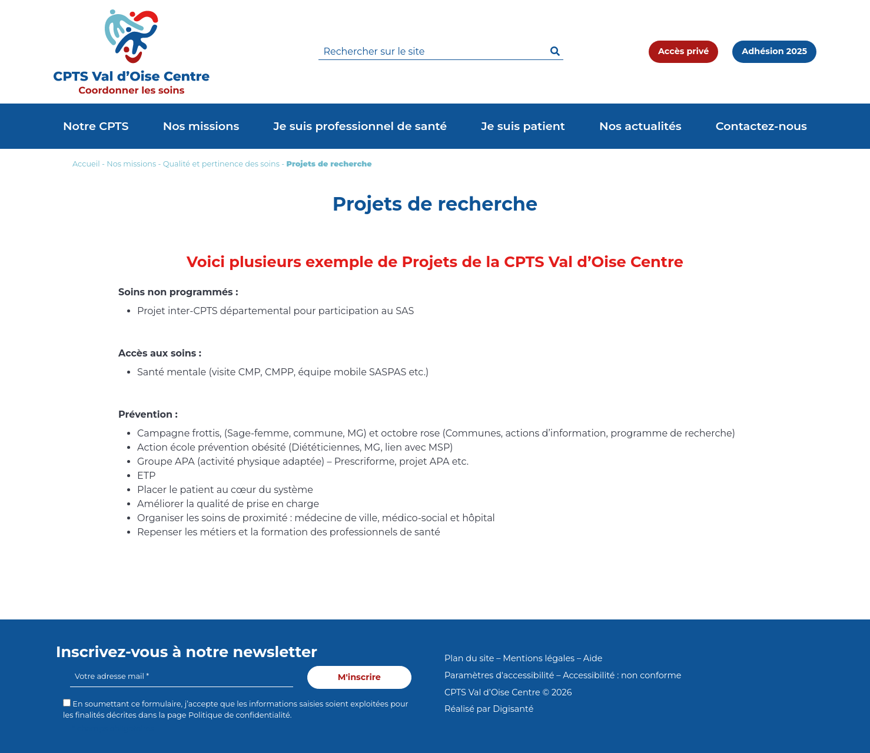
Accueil (86, 163)
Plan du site (469, 658)
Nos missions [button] (201, 126)
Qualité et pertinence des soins (221, 163)
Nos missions (131, 163)
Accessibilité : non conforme (622, 675)
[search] (440, 52)
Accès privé (683, 51)
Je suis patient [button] (523, 126)
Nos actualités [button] (640, 126)
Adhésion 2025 (774, 51)
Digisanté (513, 709)
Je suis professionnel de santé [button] (360, 126)
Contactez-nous (761, 126)
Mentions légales (539, 658)
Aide (593, 658)
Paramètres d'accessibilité (499, 675)
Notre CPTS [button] (96, 126)
